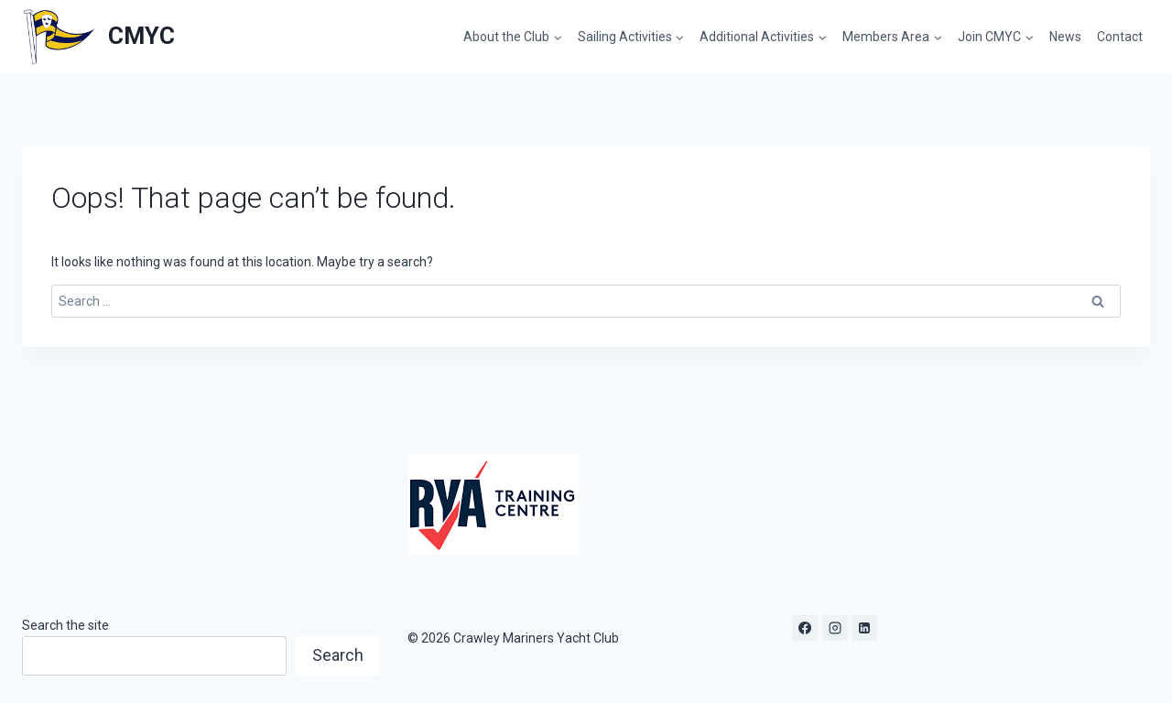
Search (338, 655)
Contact (1120, 36)
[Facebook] (805, 628)
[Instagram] (835, 628)
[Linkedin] (864, 628)
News (1065, 36)
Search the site (65, 625)
